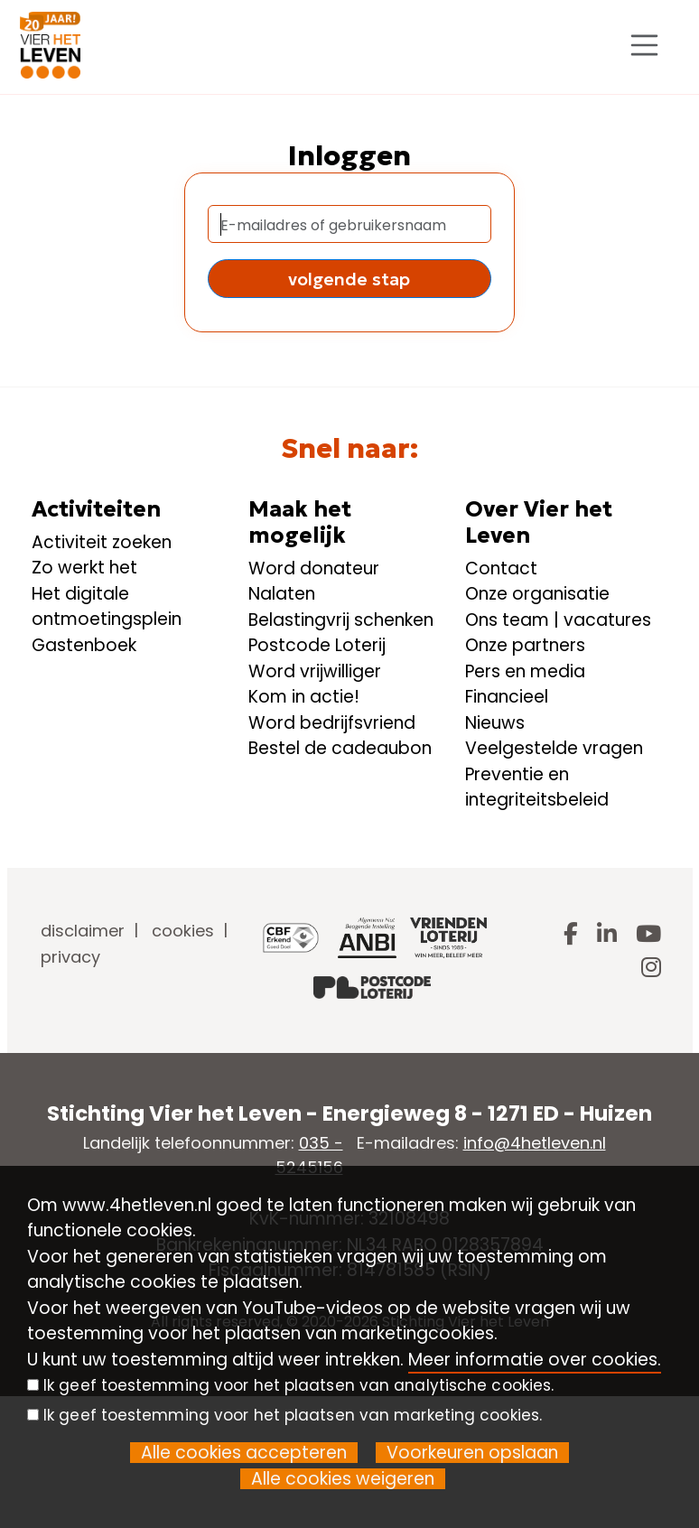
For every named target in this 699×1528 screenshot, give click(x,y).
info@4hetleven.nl (534, 1143)
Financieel (506, 697)
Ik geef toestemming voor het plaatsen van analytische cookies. (298, 1385)
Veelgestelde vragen (554, 748)
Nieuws (495, 723)
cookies (183, 930)
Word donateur (313, 568)
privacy (70, 957)
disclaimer (83, 930)
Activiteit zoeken (102, 542)
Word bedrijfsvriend (331, 723)
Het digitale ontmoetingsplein (107, 607)
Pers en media (525, 671)
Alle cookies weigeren (342, 1478)
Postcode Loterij (317, 645)
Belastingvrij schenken (340, 620)
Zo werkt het (84, 567)
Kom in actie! (303, 697)
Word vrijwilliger (314, 671)
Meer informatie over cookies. (534, 1359)
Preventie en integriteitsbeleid (537, 787)
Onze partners (525, 645)
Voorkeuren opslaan (472, 1452)
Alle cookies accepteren (244, 1452)
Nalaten (281, 594)
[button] (350, 278)
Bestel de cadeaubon (340, 748)
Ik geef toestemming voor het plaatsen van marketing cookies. (292, 1415)
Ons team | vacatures (558, 620)
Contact (501, 568)
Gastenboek (84, 645)
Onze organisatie (537, 594)
